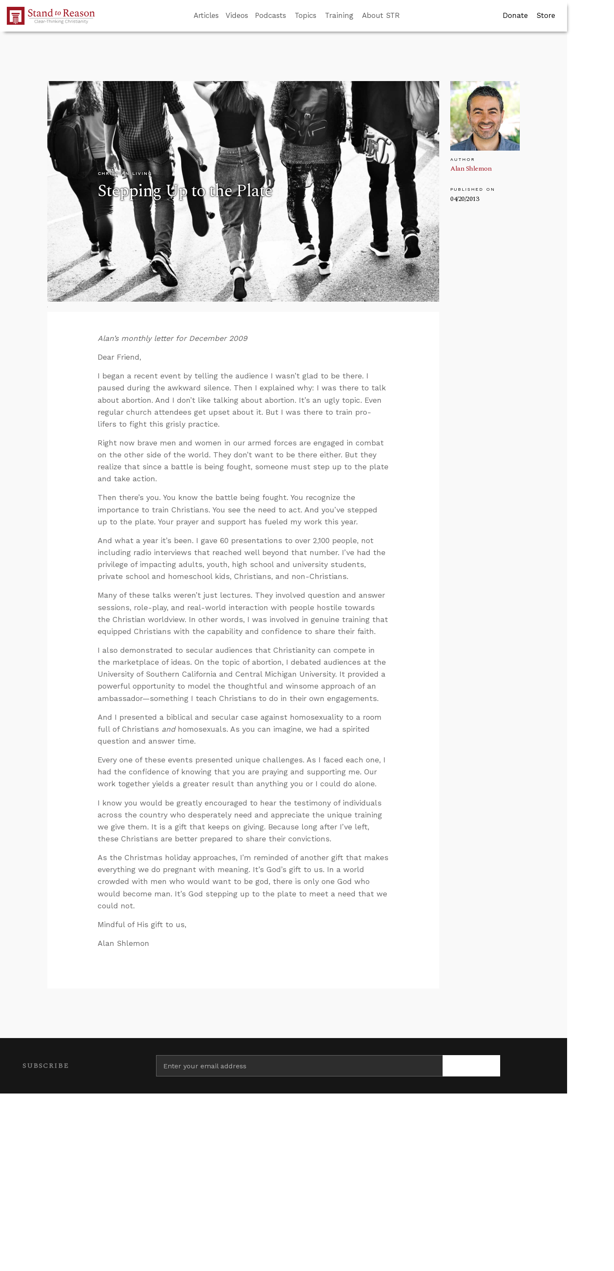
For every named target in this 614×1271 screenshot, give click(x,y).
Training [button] (339, 15)
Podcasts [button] (270, 15)
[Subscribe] (471, 1065)
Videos (237, 15)
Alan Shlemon (471, 168)
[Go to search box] (407, 15)
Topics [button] (305, 15)
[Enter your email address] (299, 1065)
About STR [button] (381, 15)
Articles (206, 15)
